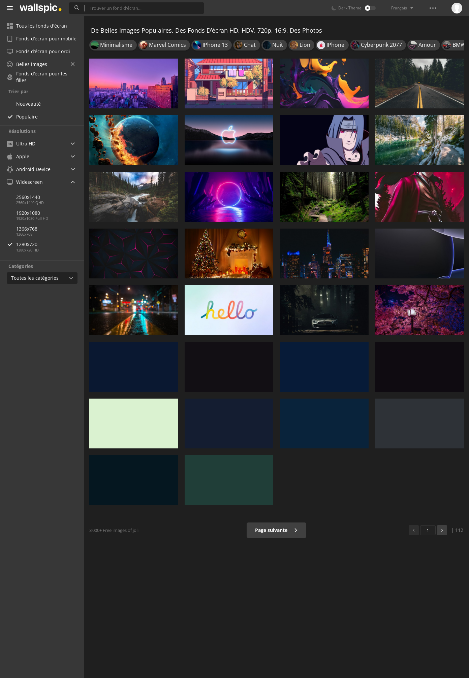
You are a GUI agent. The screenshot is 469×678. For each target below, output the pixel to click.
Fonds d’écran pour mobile (41, 38)
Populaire (27, 116)
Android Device (29, 169)
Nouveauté (28, 104)
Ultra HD (21, 143)
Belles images (40, 64)
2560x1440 (28, 197)
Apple (18, 156)
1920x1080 (28, 212)
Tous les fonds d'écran (37, 26)
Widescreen (25, 182)
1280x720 (50, 244)
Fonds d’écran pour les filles (37, 77)
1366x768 (26, 228)
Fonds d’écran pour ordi (38, 51)
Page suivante (276, 530)
